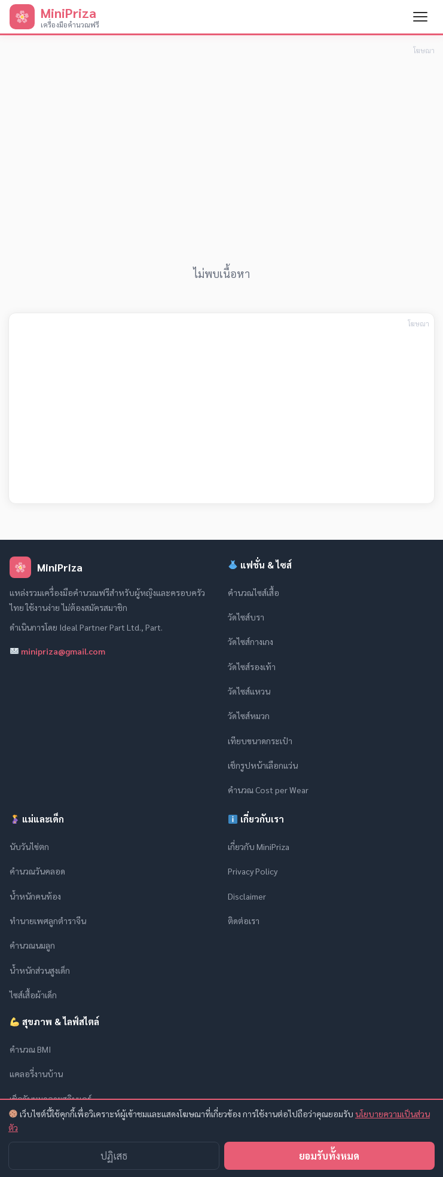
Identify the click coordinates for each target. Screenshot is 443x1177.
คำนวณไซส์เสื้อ (253, 592)
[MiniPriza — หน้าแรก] (54, 16)
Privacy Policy (252, 871)
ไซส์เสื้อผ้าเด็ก (33, 994)
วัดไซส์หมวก (249, 715)
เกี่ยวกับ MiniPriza (258, 846)
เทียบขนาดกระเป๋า (260, 740)
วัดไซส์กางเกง (250, 641)
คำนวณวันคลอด (37, 871)
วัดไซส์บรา (246, 617)
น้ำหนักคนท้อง (35, 896)
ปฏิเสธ (113, 1156)
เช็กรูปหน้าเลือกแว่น (263, 765)
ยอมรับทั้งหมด (329, 1156)
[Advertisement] (221, 141)
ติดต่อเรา (243, 920)
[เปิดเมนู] (420, 16)
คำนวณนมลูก (32, 945)
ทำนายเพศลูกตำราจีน (48, 920)
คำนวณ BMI (30, 1049)
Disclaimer (247, 896)
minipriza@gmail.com (57, 651)
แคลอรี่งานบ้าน (36, 1073)
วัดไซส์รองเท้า (252, 666)
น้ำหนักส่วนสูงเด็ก (40, 970)
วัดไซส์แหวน (249, 691)
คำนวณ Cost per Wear (268, 789)
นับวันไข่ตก (29, 846)
